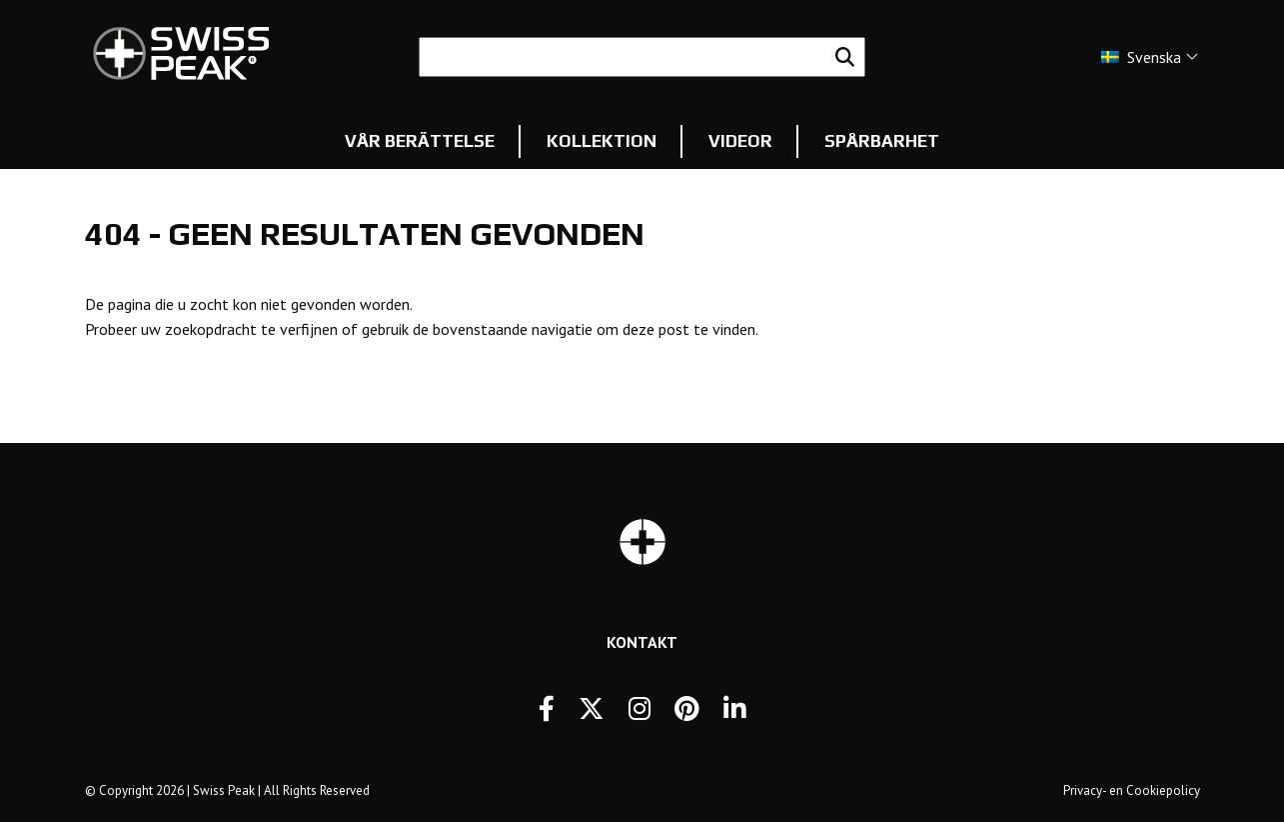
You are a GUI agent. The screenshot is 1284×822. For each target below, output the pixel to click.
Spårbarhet (881, 141)
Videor (740, 141)
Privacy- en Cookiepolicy (1131, 790)
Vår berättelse (420, 141)
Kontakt (642, 642)
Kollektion (601, 141)
